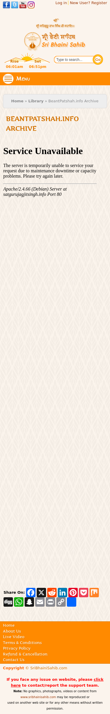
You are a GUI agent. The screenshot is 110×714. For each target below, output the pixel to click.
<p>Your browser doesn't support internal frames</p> (50, 359)
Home (17, 101)
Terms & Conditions (22, 642)
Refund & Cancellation (25, 654)
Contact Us (13, 659)
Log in (61, 3)
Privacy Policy (17, 648)
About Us (12, 631)
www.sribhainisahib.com (38, 697)
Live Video (13, 636)
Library (35, 101)
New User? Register (88, 3)
